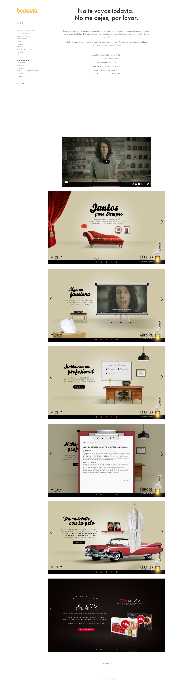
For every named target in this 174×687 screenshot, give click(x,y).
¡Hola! (20, 23)
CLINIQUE (20, 68)
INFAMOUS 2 (21, 76)
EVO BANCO (21, 52)
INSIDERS (20, 44)
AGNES (19, 41)
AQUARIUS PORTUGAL (24, 36)
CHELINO (20, 47)
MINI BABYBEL (21, 63)
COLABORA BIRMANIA (24, 33)
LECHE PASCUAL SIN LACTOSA (26, 31)
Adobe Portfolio (110, 679)
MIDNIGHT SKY (22, 39)
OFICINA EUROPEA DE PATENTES (27, 71)
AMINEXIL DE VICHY (23, 60)
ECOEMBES (20, 66)
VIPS (18, 55)
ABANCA (20, 58)
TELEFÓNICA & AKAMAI (24, 50)
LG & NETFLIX (21, 74)
